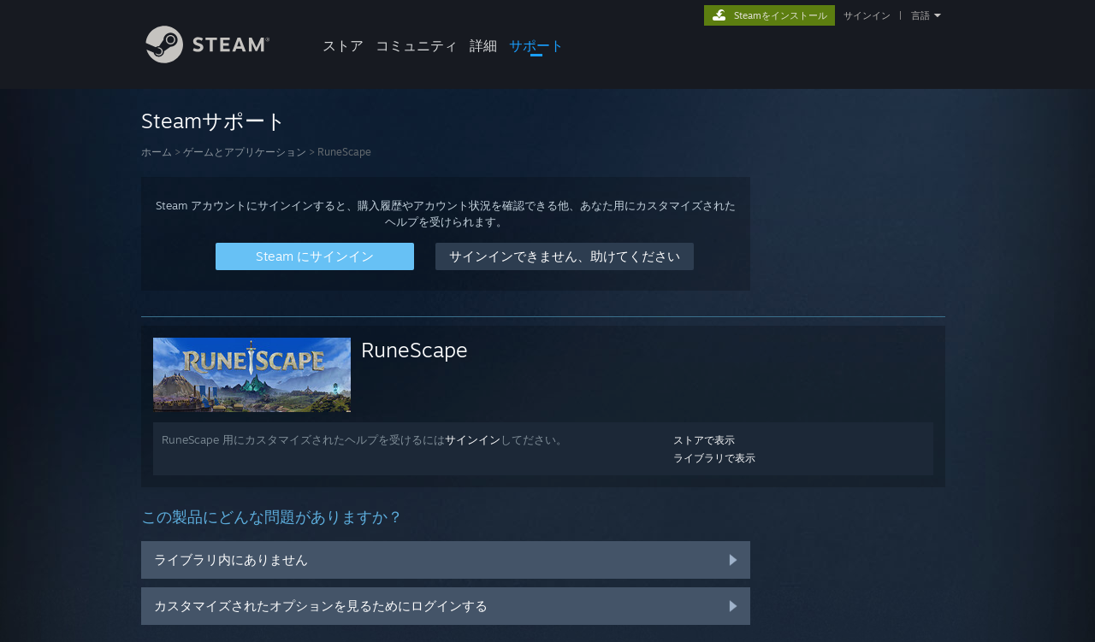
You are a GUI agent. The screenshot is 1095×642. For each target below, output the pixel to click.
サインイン (867, 15)
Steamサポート (214, 120)
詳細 (483, 45)
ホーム (156, 151)
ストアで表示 (704, 439)
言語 (920, 15)
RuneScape (414, 349)
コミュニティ (417, 45)
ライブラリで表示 (714, 457)
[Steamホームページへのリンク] (220, 58)
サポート (536, 45)
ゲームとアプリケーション (244, 151)
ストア (343, 45)
